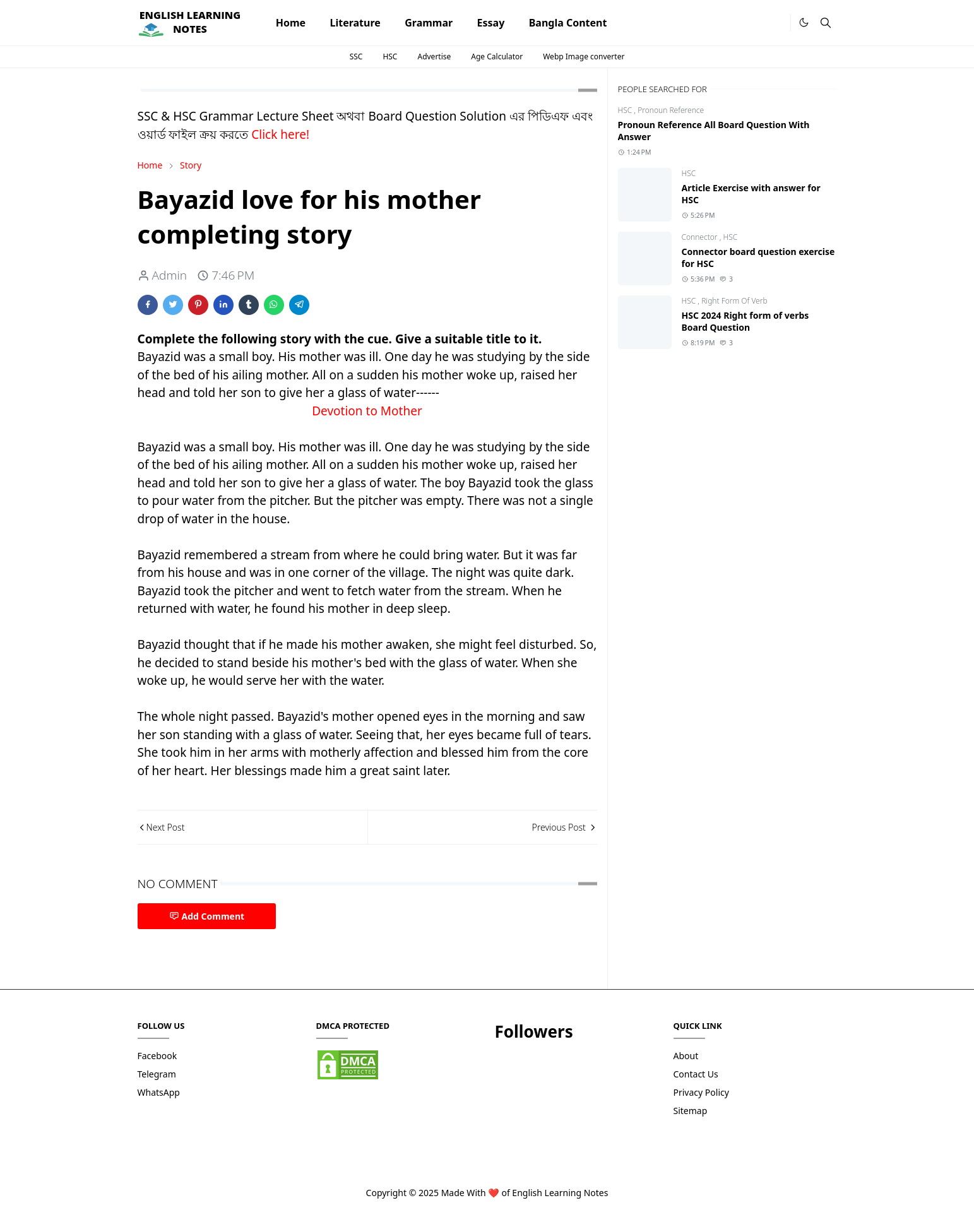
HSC (390, 56)
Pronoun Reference (671, 110)
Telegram (157, 1074)
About (686, 1056)
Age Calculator (497, 56)
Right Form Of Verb (734, 300)
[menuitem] (291, 22)
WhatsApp (159, 1092)
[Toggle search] (825, 22)
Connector (701, 237)
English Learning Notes (560, 1193)
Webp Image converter (583, 56)
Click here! (280, 134)
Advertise (434, 56)
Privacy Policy (701, 1092)
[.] (777, 23)
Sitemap (691, 1111)
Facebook (157, 1056)
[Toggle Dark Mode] (803, 22)
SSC (356, 56)
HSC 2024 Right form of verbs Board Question (745, 321)
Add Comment (207, 916)
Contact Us (696, 1074)
